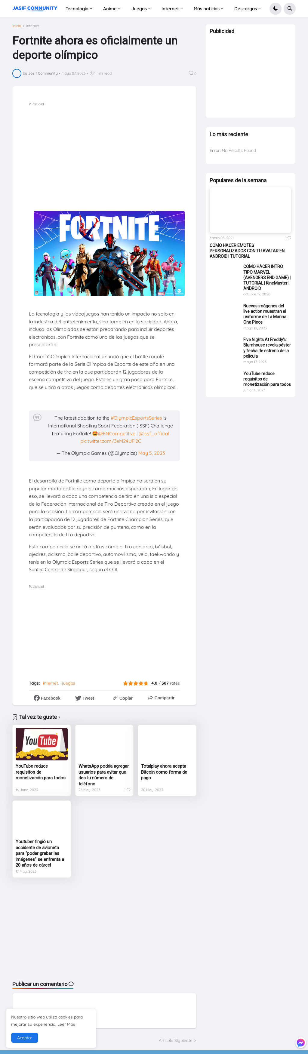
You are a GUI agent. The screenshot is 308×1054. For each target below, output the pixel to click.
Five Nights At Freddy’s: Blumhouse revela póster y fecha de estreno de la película (267, 351)
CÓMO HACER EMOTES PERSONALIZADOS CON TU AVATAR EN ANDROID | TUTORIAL (247, 253)
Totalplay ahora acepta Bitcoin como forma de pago (164, 772)
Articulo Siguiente (175, 1040)
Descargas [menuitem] (245, 8)
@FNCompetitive (116, 433)
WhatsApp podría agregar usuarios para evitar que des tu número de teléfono (104, 775)
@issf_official (154, 433)
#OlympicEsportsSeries (136, 418)
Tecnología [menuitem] (77, 8)
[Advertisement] (121, 150)
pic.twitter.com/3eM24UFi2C (110, 441)
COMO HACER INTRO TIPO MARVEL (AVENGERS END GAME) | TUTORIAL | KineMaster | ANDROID (267, 280)
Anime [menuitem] (110, 8)
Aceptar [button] (24, 1037)
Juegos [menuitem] (139, 8)
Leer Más (66, 1024)
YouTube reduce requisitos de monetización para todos (41, 772)
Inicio (16, 26)
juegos (68, 683)
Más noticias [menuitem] (207, 8)
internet (32, 26)
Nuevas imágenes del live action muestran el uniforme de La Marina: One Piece (265, 317)
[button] (276, 9)
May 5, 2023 (151, 453)
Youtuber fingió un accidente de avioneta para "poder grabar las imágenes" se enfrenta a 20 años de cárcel (40, 853)
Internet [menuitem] (170, 8)
